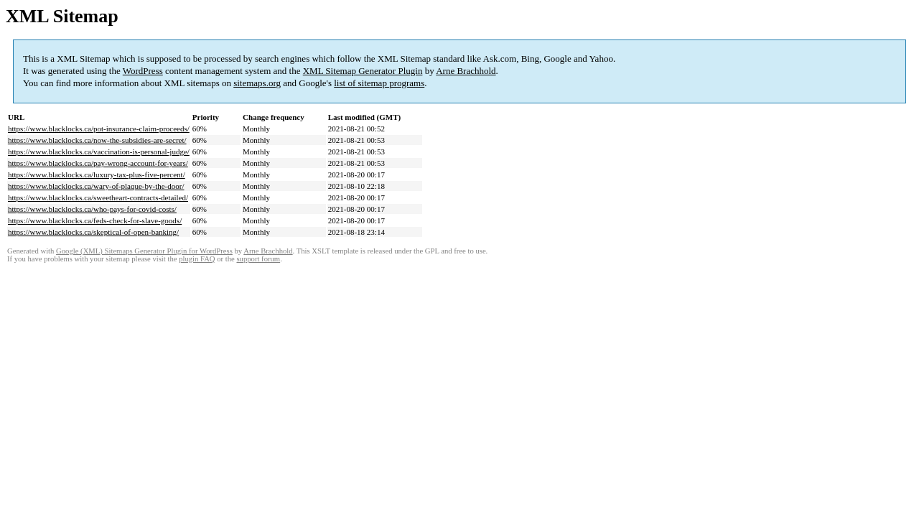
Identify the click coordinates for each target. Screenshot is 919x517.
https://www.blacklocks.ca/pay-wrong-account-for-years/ (98, 163)
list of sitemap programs (379, 83)
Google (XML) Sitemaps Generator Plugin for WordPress (144, 251)
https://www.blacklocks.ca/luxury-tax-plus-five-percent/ (96, 174)
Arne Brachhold (465, 70)
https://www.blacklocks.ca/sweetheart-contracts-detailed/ (98, 197)
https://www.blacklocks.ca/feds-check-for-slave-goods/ (95, 220)
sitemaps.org (257, 83)
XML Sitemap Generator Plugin (363, 70)
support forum (258, 259)
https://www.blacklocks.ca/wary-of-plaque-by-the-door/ (96, 186)
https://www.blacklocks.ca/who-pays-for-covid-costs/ (92, 209)
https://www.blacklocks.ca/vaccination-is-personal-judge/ (99, 151)
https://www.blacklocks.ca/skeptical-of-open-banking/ (93, 232)
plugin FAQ (197, 259)
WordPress (143, 70)
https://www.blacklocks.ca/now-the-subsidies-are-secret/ (97, 140)
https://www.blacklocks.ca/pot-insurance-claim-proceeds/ (99, 128)
